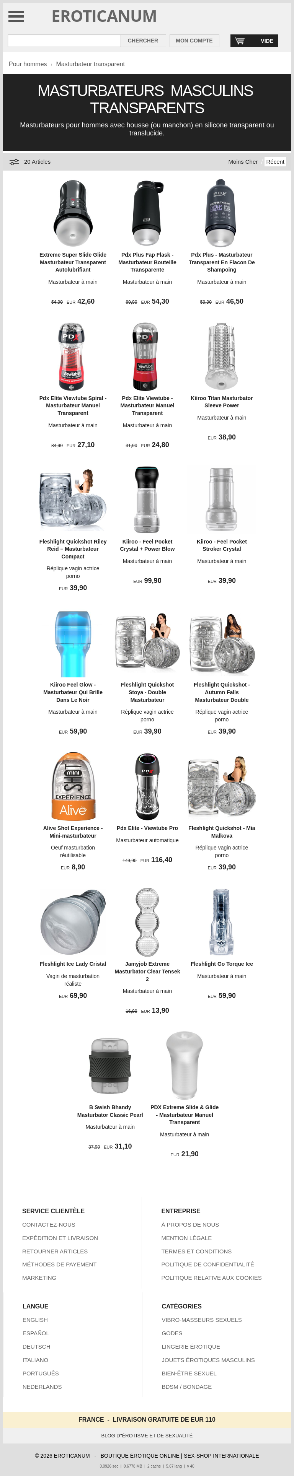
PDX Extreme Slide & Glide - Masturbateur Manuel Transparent (184, 1114)
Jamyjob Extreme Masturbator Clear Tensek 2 (147, 971)
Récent (275, 161)
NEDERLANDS (42, 1386)
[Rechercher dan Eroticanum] (64, 40)
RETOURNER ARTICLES (55, 1251)
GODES (172, 1333)
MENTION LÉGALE (186, 1238)
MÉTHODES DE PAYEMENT (59, 1264)
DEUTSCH (37, 1346)
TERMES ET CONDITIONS (196, 1251)
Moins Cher (243, 161)
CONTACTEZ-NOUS (48, 1224)
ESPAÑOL (36, 1333)
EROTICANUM (104, 15)
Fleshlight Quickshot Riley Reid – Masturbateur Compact (73, 549)
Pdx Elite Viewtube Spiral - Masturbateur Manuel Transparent (73, 405)
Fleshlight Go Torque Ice (222, 964)
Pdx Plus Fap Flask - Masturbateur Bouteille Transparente (147, 262)
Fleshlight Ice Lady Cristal (73, 964)
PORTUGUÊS (41, 1373)
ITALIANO (35, 1360)
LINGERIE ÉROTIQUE (191, 1346)
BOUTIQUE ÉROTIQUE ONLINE (140, 1456)
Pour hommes (28, 64)
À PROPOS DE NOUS (190, 1224)
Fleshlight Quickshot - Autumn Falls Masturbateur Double (222, 692)
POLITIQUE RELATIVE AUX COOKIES (211, 1277)
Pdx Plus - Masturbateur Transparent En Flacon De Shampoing (222, 262)
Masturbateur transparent (90, 64)
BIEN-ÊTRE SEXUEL (189, 1373)
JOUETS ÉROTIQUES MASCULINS (208, 1360)
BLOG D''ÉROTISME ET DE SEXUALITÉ (147, 1436)
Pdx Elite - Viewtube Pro (147, 828)
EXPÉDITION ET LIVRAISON (60, 1238)
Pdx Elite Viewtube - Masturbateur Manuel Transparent (148, 405)
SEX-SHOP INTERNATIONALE (221, 1456)
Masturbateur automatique (147, 840)
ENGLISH (35, 1320)
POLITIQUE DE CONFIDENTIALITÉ (207, 1264)
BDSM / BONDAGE (187, 1386)
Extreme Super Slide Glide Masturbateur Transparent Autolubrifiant (72, 262)
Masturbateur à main (72, 282)
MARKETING (39, 1277)
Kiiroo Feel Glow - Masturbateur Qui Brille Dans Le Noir (73, 692)
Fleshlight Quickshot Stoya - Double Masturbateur (147, 692)
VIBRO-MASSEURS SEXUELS (202, 1320)
